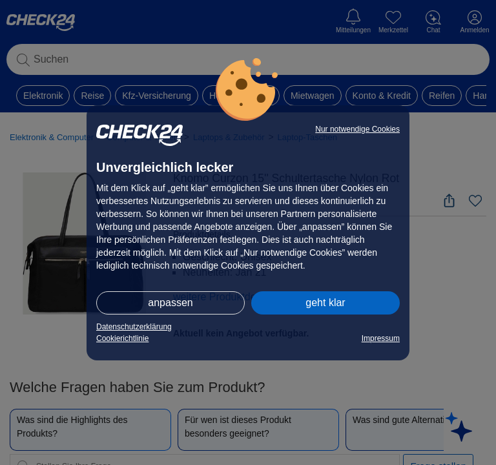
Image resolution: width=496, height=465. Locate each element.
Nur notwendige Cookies (357, 129)
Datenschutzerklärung (134, 326)
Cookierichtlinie (122, 338)
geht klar (325, 302)
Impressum (381, 338)
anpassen (170, 302)
